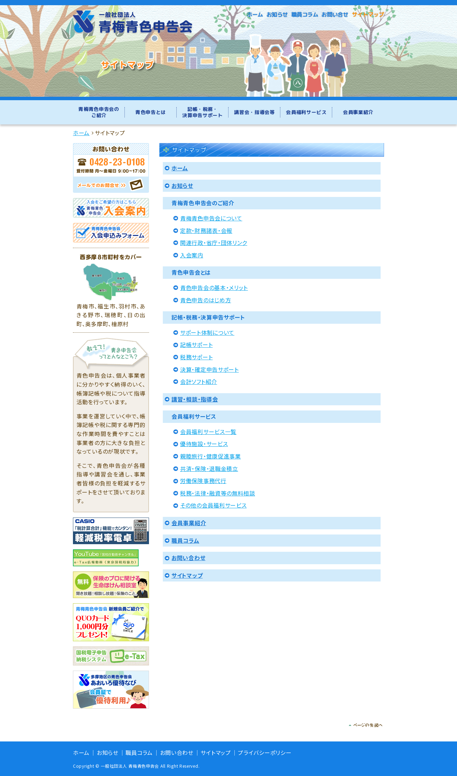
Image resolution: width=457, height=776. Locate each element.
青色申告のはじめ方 (205, 300)
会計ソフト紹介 (198, 381)
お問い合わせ (188, 557)
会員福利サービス (306, 112)
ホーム (255, 14)
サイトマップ (368, 14)
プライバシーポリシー (264, 752)
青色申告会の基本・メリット (214, 287)
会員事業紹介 (358, 112)
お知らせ (277, 14)
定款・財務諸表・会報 (206, 230)
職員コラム (304, 14)
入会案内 (191, 255)
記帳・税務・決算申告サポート (202, 112)
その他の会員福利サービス (213, 505)
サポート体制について (207, 332)
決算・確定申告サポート (209, 369)
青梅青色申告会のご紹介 (98, 112)
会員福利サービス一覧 (208, 431)
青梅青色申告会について (211, 218)
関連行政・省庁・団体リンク (213, 242)
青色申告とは (151, 112)
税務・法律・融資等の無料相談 (217, 493)
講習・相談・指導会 (194, 399)
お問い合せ (334, 14)
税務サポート (196, 357)
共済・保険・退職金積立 (209, 468)
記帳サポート (196, 344)
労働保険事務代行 (203, 480)
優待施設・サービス (204, 443)
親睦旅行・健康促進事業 (210, 456)
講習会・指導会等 (254, 112)
